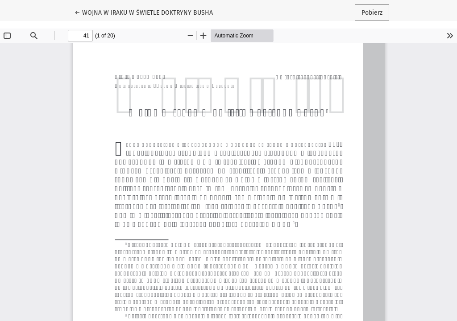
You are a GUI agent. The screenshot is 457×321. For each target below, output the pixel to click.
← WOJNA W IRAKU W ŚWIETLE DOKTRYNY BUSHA (144, 12)
